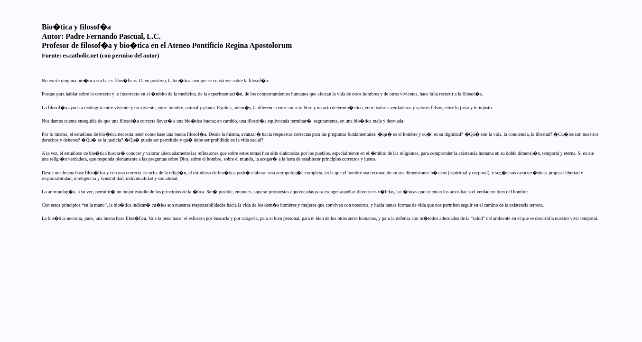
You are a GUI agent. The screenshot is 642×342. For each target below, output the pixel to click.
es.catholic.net (80, 55)
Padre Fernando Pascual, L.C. (112, 36)
